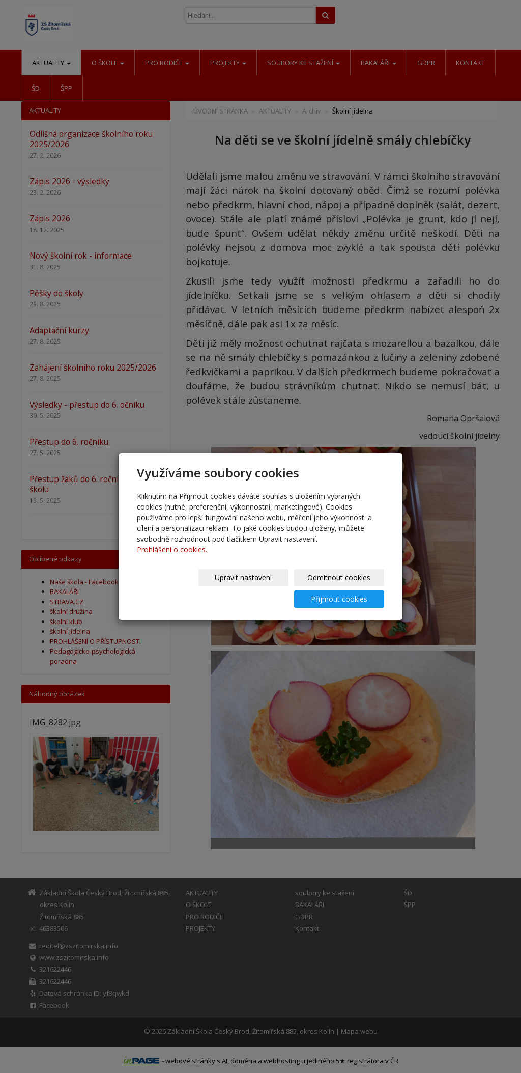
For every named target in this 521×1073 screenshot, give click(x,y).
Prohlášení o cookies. (172, 560)
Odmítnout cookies (262, 588)
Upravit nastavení (178, 588)
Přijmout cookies (345, 588)
